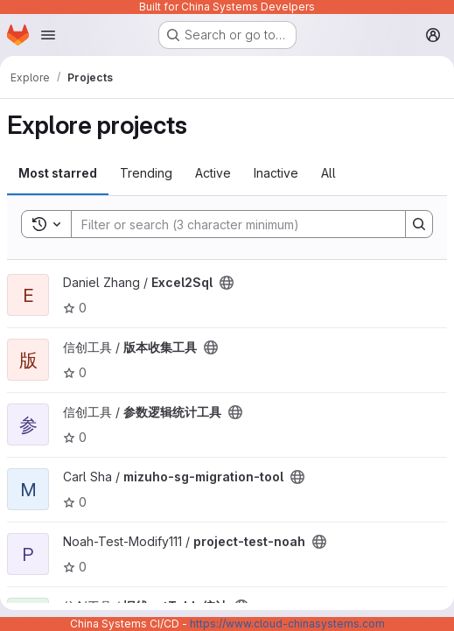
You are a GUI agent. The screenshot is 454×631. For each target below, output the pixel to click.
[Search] (229, 224)
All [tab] (328, 172)
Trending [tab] (146, 172)
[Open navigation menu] (48, 35)
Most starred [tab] (57, 172)
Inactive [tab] (276, 172)
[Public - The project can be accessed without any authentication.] (227, 283)
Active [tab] (213, 172)
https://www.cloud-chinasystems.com (287, 623)
